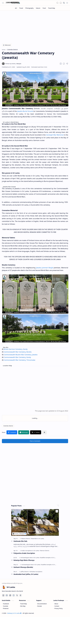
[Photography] (29, 8)
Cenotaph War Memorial (55, 135)
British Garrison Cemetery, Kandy (15, 349)
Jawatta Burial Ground (25, 111)
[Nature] (38, 8)
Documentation (42, 604)
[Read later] (60, 63)
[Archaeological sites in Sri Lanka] (30, 557)
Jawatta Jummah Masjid (44, 268)
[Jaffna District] (25, 571)
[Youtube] (6, 595)
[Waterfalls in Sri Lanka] (37, 538)
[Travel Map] (51, 8)
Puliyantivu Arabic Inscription (24, 553)
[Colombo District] (8, 426)
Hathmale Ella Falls (20, 541)
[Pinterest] (10, 595)
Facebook (6, 604)
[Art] (16, 8)
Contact (56, 606)
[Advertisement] (35, 25)
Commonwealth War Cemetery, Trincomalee (19, 360)
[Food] (44, 8)
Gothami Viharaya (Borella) (23, 567)
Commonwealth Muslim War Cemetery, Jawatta (20, 355)
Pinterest (5, 608)
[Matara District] (26, 538)
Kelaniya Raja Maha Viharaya (24, 560)
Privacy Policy (58, 608)
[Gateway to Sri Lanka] (12, 3)
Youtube (5, 606)
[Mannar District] (44, 550)
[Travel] (21, 8)
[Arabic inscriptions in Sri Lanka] (30, 550)
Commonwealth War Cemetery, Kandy (17, 357)
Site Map (22, 606)
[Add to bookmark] (57, 511)
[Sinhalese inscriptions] (36, 571)
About (56, 604)
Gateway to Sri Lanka (14, 613)
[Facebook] (3, 595)
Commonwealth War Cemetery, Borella (17, 352)
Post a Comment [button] (35, 441)
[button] (2, 2)
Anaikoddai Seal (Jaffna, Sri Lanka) (26, 574)
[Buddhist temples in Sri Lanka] (49, 557)
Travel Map (23, 604)
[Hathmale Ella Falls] (35, 522)
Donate (39, 606)
